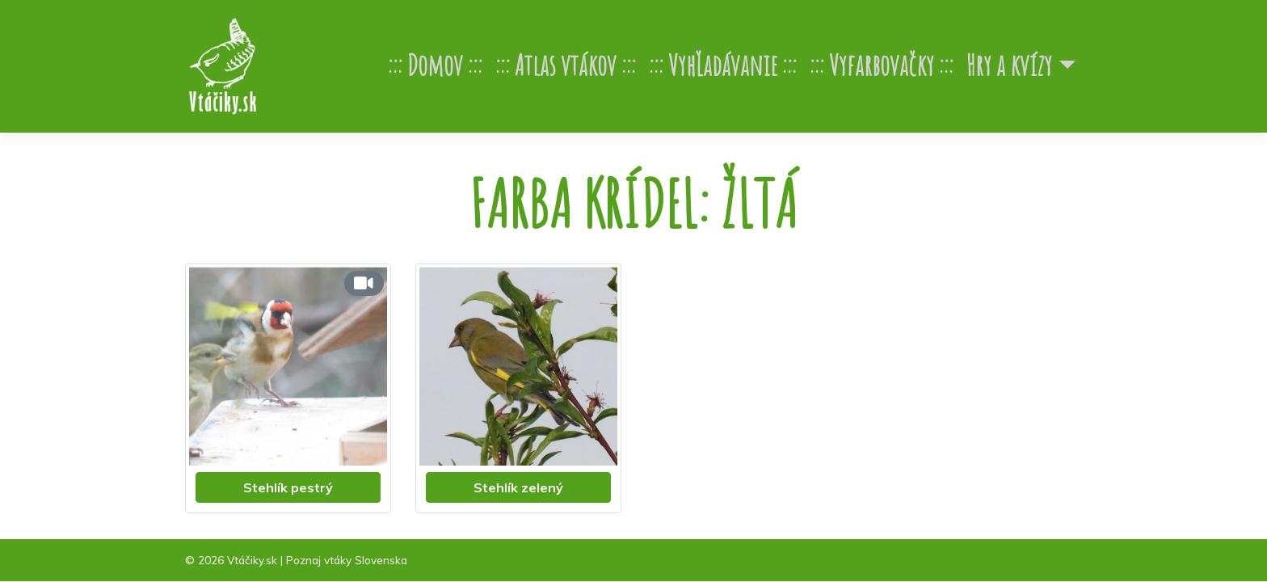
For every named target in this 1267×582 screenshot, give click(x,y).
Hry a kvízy (1009, 65)
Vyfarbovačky (881, 65)
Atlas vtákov (566, 65)
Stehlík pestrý (288, 487)
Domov (435, 65)
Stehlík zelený (518, 487)
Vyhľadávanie (722, 65)
